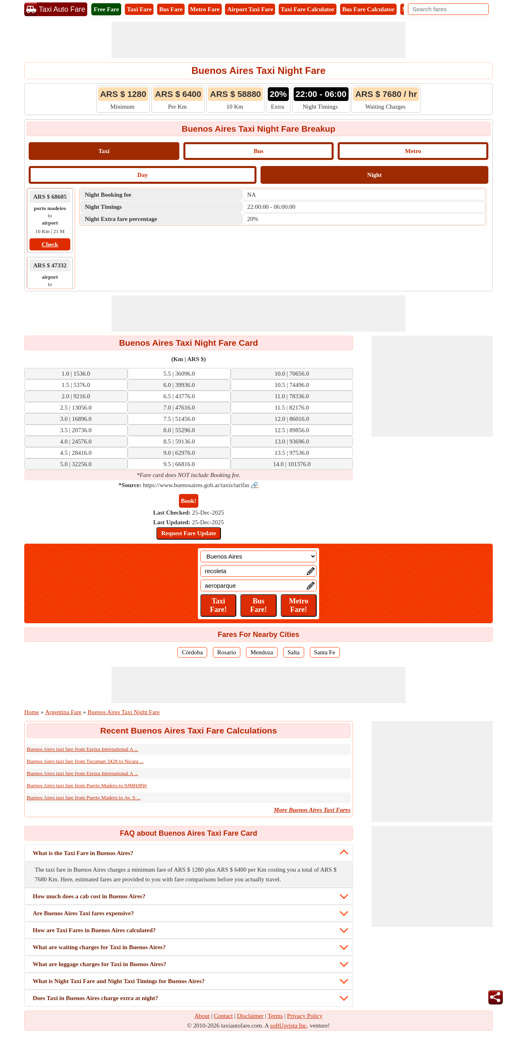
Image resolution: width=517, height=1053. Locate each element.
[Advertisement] (258, 40)
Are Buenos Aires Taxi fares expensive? (83, 913)
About (202, 1016)
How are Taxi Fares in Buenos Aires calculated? (94, 930)
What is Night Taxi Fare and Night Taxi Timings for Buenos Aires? (119, 981)
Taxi (103, 151)
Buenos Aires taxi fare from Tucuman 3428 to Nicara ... (85, 761)
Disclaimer (250, 1016)
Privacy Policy (305, 1016)
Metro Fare (205, 9)
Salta (294, 652)
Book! (188, 501)
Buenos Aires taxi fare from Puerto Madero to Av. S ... (84, 797)
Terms (275, 1016)
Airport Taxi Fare (250, 9)
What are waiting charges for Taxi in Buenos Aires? (99, 947)
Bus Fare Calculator (368, 9)
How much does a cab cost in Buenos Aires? (89, 896)
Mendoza (261, 652)
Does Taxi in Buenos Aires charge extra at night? (95, 998)
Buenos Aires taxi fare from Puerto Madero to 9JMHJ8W (87, 785)
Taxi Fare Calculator (307, 9)
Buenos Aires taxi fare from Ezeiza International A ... (82, 749)
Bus (258, 151)
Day (142, 175)
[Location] (258, 556)
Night (374, 175)
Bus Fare (171, 9)
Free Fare (106, 9)
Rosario (226, 652)
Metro (413, 151)
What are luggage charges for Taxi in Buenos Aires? (99, 964)
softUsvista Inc (288, 1025)
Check (50, 244)
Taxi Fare (139, 9)
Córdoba (192, 652)
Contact (223, 1016)
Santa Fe (324, 652)
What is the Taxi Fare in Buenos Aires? (83, 853)
